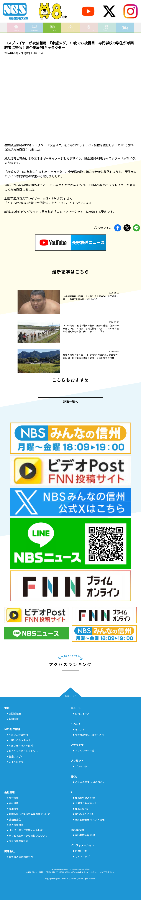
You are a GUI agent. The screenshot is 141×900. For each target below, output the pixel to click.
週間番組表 (15, 713)
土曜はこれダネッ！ (20, 740)
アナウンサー (88, 28)
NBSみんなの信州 (18, 735)
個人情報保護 (16, 825)
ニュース (52, 28)
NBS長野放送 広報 (85, 798)
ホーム (16, 28)
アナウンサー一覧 (84, 750)
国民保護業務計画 (18, 841)
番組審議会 (15, 819)
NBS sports (81, 808)
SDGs (124, 26)
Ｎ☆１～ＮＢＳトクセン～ (23, 751)
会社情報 (14, 798)
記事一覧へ (70, 401)
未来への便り (16, 762)
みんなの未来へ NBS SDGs (89, 782)
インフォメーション (82, 845)
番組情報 (34, 28)
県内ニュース (82, 713)
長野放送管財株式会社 (21, 857)
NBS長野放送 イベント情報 (89, 819)
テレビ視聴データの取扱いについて (28, 835)
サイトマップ (82, 856)
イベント (70, 28)
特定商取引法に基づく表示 (89, 735)
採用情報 (14, 808)
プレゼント (106, 28)
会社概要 (14, 803)
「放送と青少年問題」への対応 (26, 830)
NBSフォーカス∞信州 (21, 745)
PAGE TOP (70, 696)
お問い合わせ (82, 851)
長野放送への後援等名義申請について (29, 814)
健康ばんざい (16, 756)
